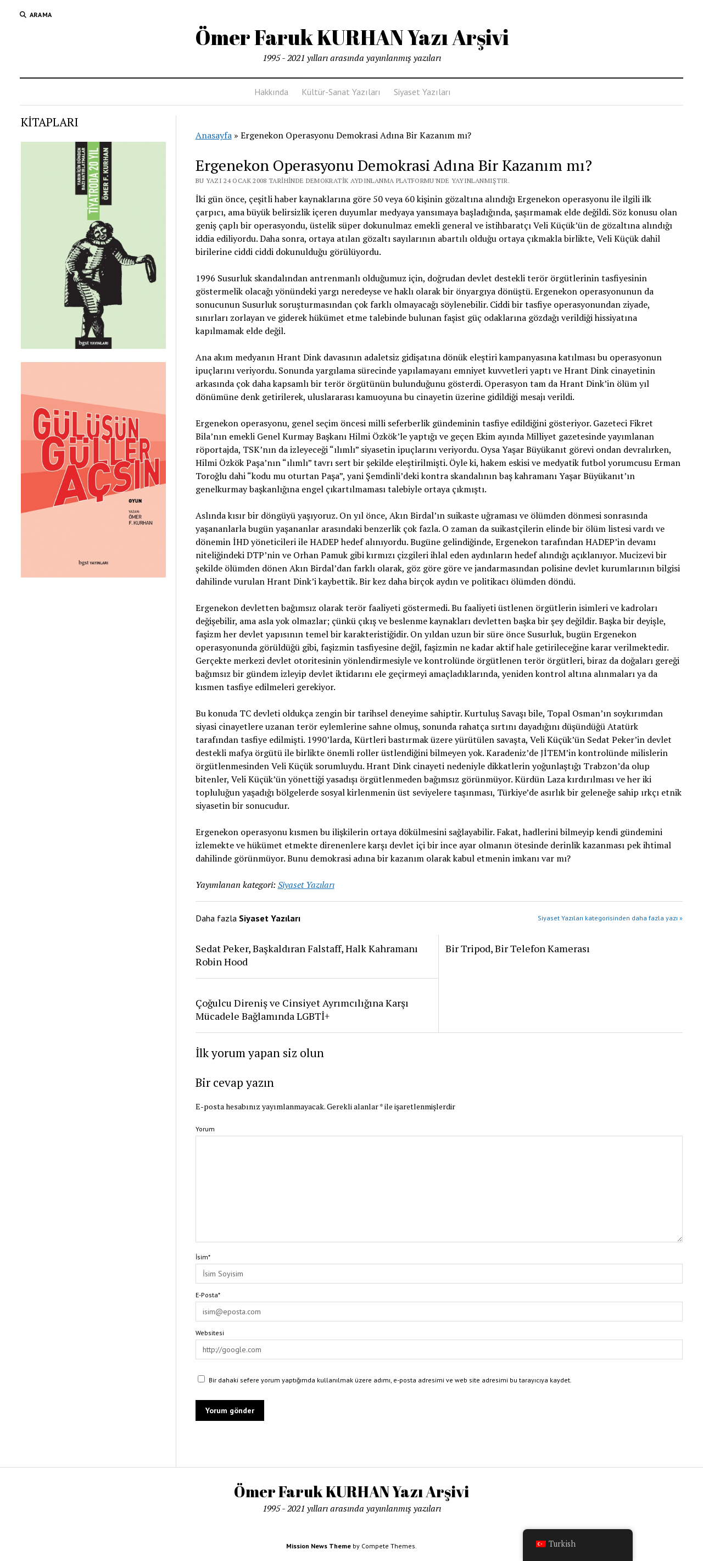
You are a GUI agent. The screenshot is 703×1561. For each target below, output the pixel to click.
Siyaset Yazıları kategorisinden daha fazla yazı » (610, 918)
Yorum (205, 1129)
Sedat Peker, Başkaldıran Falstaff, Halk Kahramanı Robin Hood (307, 955)
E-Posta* (208, 1295)
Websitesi (210, 1333)
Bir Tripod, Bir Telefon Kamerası (517, 948)
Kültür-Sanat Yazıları (341, 91)
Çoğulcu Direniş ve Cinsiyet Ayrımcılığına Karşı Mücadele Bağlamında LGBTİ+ (302, 1009)
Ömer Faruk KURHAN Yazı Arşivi (352, 37)
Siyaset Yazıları (422, 91)
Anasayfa (214, 135)
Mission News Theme (318, 1546)
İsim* (203, 1257)
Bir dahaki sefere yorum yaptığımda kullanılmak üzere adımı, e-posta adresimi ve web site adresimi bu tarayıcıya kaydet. (390, 1380)
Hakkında (271, 91)
